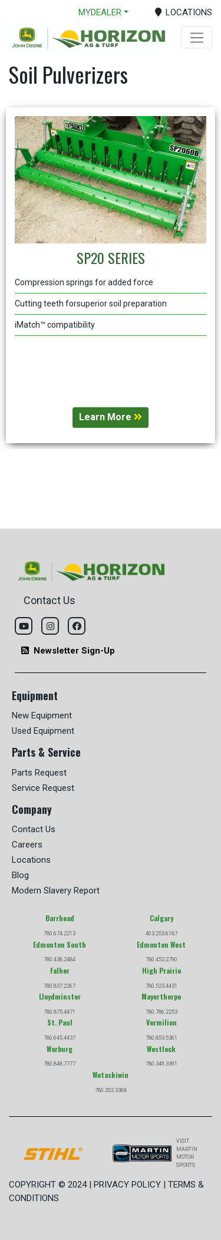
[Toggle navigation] (196, 38)
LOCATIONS (184, 12)
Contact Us (33, 829)
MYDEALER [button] (99, 12)
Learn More (110, 417)
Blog (20, 875)
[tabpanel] (110, 275)
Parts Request (39, 772)
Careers (27, 844)
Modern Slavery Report (56, 890)
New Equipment (42, 715)
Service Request (43, 788)
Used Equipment (43, 730)
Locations (31, 860)
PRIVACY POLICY (127, 1184)
